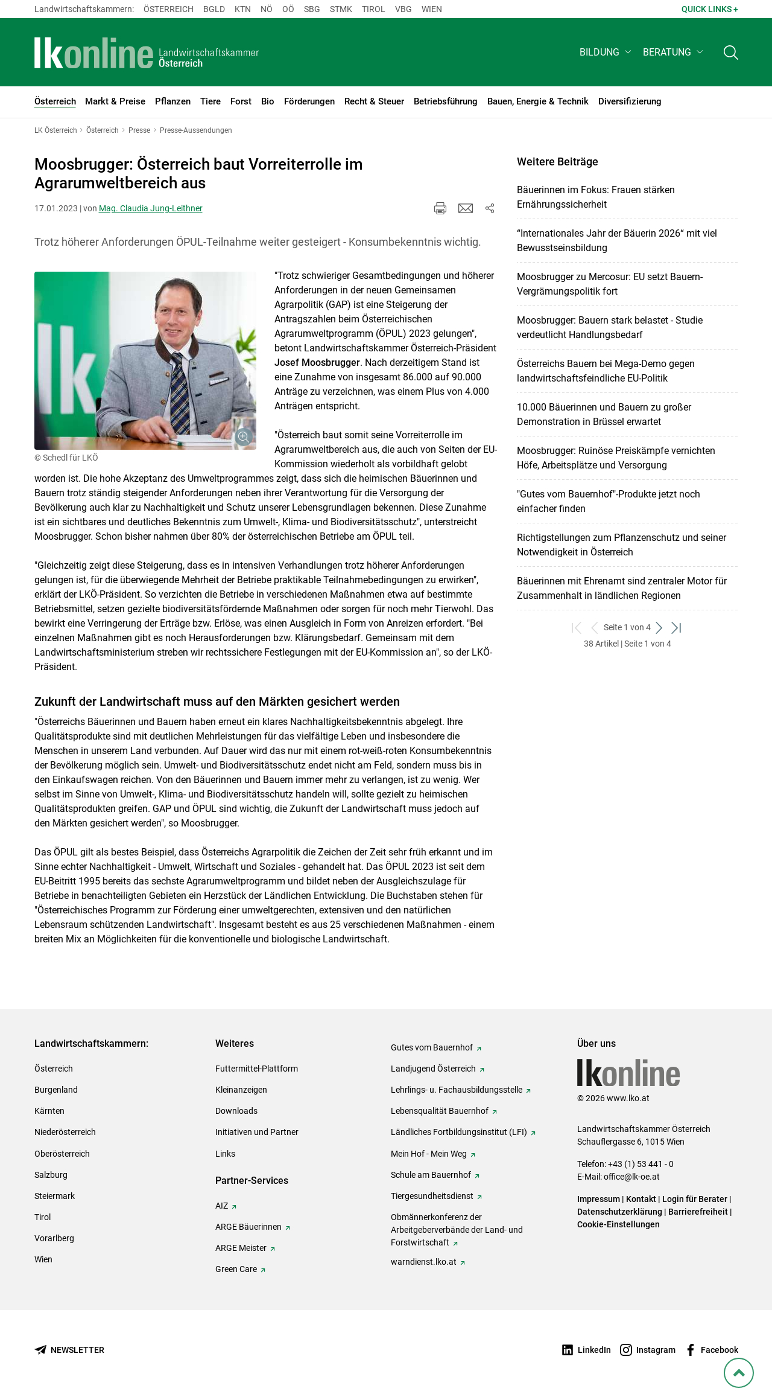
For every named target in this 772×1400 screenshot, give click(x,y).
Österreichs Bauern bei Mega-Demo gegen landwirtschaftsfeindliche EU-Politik (606, 371)
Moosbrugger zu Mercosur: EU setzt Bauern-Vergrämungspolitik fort (610, 284)
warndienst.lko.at (424, 1262)
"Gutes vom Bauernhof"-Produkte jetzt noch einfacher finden (608, 501)
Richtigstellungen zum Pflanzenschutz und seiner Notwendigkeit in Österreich (621, 545)
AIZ (221, 1205)
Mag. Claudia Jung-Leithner (151, 208)
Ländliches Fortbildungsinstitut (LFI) (459, 1132)
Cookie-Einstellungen (618, 1224)
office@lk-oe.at (632, 1176)
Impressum (598, 1199)
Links (225, 1154)
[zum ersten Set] (577, 627)
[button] (606, 52)
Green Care (236, 1269)
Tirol (373, 9)
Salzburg (51, 1175)
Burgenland (56, 1090)
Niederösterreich (65, 1132)
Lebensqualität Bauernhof (440, 1111)
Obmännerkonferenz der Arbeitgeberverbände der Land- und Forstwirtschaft (457, 1229)
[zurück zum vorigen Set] (595, 627)
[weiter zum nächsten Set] (659, 627)
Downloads (236, 1111)
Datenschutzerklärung (619, 1211)
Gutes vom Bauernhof (432, 1047)
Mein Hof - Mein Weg (429, 1154)
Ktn (243, 9)
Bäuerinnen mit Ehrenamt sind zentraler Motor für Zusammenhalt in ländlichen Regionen (622, 588)
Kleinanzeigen (241, 1090)
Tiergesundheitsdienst (432, 1196)
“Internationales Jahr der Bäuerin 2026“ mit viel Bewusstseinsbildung (617, 241)
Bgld (214, 9)
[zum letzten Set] (677, 627)
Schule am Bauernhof (431, 1175)
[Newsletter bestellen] (69, 1350)
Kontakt (641, 1199)
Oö (288, 9)
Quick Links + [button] (710, 9)
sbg (312, 9)
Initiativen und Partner (257, 1132)
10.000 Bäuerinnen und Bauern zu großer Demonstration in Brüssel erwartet (604, 414)
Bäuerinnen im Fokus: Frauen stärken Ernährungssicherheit (596, 197)
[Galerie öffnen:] (145, 361)
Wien (432, 9)
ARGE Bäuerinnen (248, 1227)
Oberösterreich (62, 1154)
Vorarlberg (54, 1238)
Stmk (341, 9)
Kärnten (49, 1111)
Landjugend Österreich (433, 1068)
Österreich (169, 9)
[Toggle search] (731, 52)
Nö (267, 9)
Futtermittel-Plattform (256, 1068)
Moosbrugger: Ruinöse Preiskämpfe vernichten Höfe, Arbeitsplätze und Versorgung (616, 458)
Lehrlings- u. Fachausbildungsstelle (456, 1090)
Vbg (403, 9)
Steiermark (54, 1196)
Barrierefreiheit (698, 1211)
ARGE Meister (241, 1248)
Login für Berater (694, 1199)
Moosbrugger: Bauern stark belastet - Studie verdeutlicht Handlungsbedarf (610, 327)
